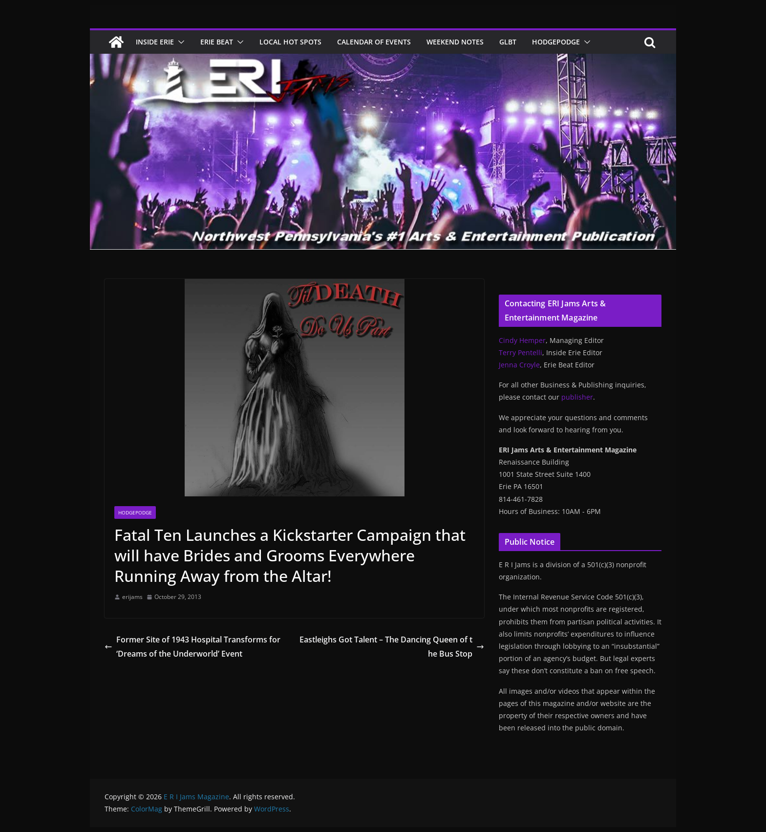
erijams (132, 597)
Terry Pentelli (520, 352)
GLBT (507, 41)
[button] (179, 42)
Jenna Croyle (519, 364)
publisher (577, 397)
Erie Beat (216, 41)
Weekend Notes (455, 41)
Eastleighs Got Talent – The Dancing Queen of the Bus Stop (391, 646)
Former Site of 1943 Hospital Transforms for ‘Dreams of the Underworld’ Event (192, 646)
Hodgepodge (556, 41)
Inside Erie (155, 41)
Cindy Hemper (522, 340)
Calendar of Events (374, 41)
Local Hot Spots (290, 41)
